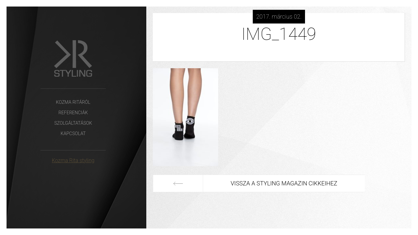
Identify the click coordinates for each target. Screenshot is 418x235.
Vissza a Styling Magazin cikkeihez (279, 183)
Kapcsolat (73, 133)
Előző (178, 183)
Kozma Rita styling (73, 160)
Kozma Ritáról (73, 102)
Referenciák (73, 112)
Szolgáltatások (73, 123)
